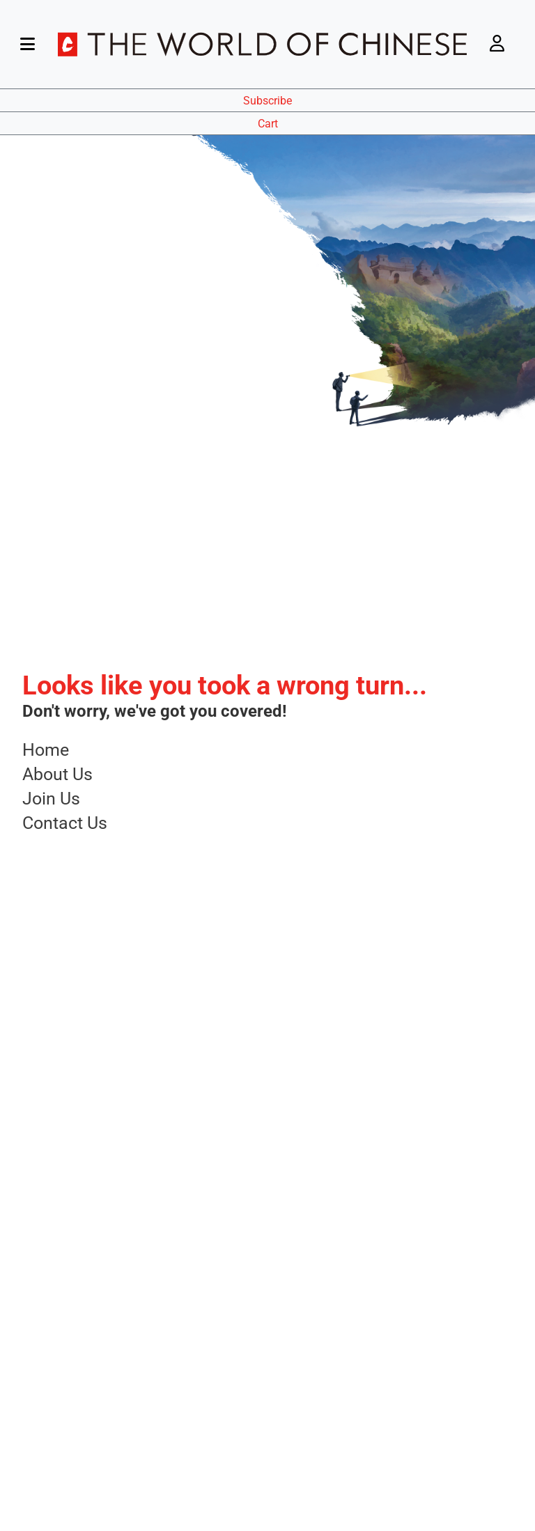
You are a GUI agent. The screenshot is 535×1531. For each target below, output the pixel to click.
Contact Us (64, 823)
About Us (57, 774)
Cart (268, 123)
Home (45, 750)
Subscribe (267, 100)
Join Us (51, 798)
